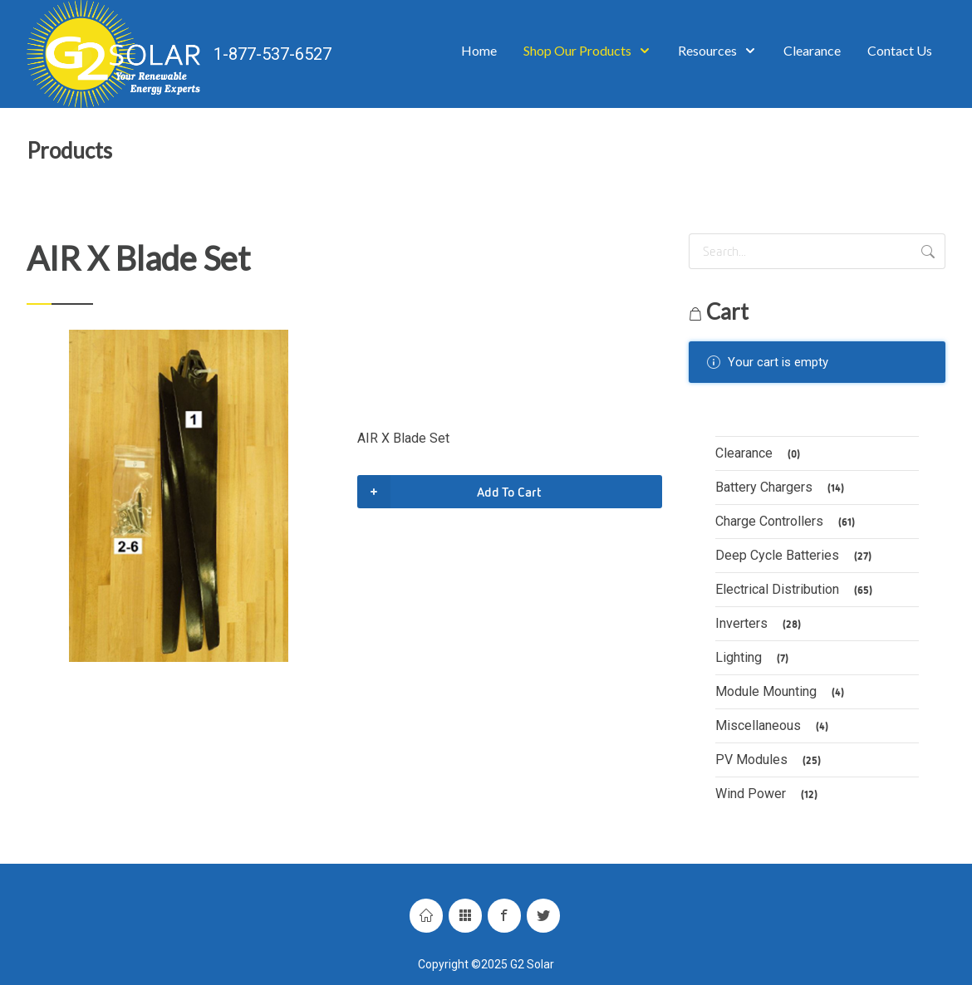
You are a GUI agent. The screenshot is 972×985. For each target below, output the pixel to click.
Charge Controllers (787, 522)
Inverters (760, 624)
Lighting (754, 658)
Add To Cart (449, 491)
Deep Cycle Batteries (795, 556)
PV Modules (770, 760)
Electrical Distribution (796, 590)
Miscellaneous (774, 726)
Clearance (760, 454)
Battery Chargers (782, 488)
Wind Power (768, 794)
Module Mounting (782, 692)
